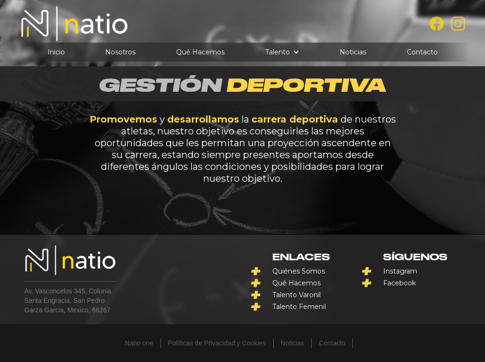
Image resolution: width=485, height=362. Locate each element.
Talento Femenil (299, 306)
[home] (74, 24)
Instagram (400, 271)
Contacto (422, 52)
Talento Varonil (296, 295)
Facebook (399, 283)
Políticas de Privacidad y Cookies (217, 343)
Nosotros (120, 52)
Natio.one (139, 343)
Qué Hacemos (200, 52)
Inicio (56, 52)
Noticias (353, 52)
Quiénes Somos (298, 271)
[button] (282, 52)
